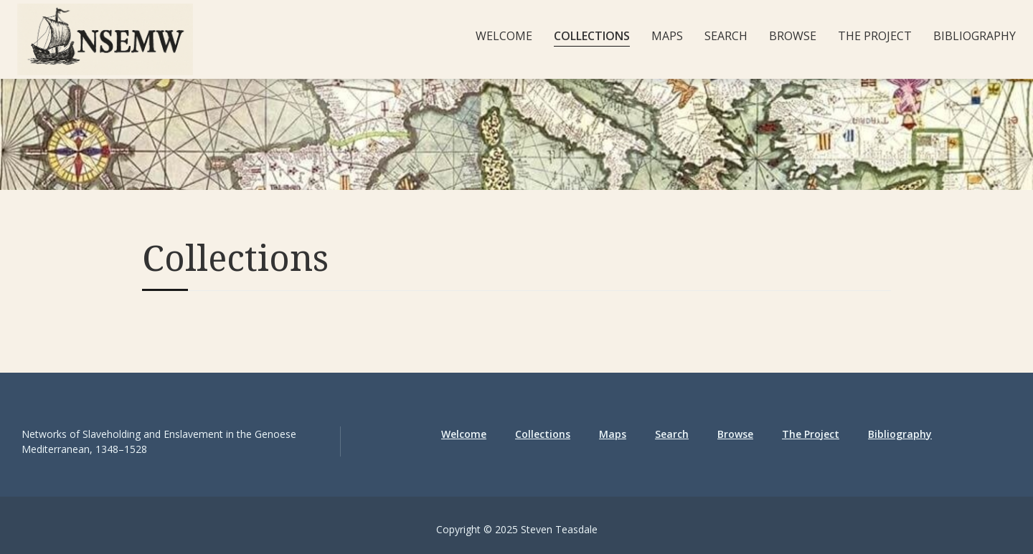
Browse (792, 36)
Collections (592, 36)
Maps (667, 36)
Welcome (504, 36)
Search (725, 36)
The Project (875, 36)
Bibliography (974, 36)
